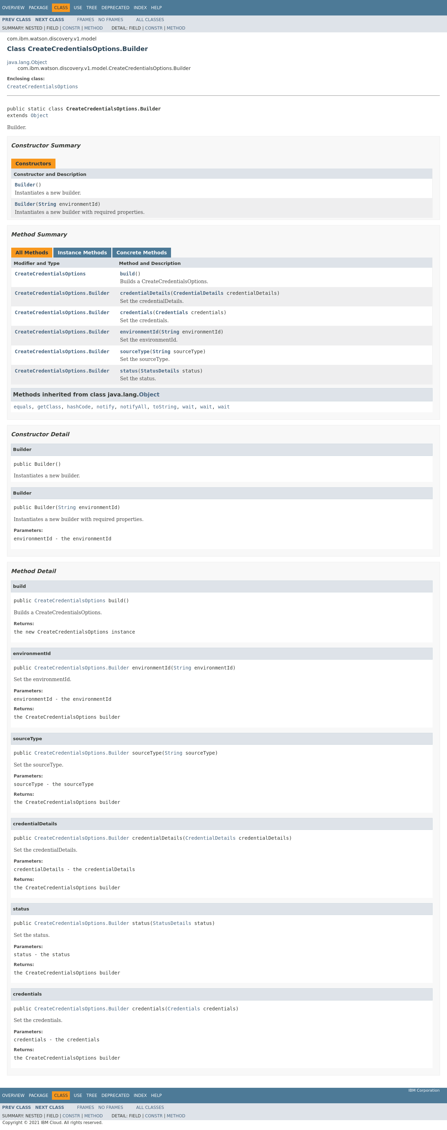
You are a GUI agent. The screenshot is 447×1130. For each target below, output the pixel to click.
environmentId (139, 332)
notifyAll (133, 407)
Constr (71, 28)
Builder (25, 185)
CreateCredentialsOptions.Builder (62, 293)
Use (78, 7)
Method (93, 28)
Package (38, 7)
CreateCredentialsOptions (42, 86)
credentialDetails (145, 293)
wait (188, 407)
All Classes (150, 19)
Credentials (172, 312)
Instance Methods (82, 252)
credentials (136, 312)
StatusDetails (160, 371)
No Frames (110, 19)
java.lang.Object (27, 62)
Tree (91, 7)
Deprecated (115, 7)
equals (23, 407)
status (129, 371)
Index (140, 7)
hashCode (79, 407)
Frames (85, 19)
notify (105, 407)
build (127, 274)
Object (39, 115)
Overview (13, 7)
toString (164, 407)
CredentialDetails (198, 293)
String (47, 204)
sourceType (135, 351)
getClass (49, 407)
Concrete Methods (142, 252)
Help (156, 7)
